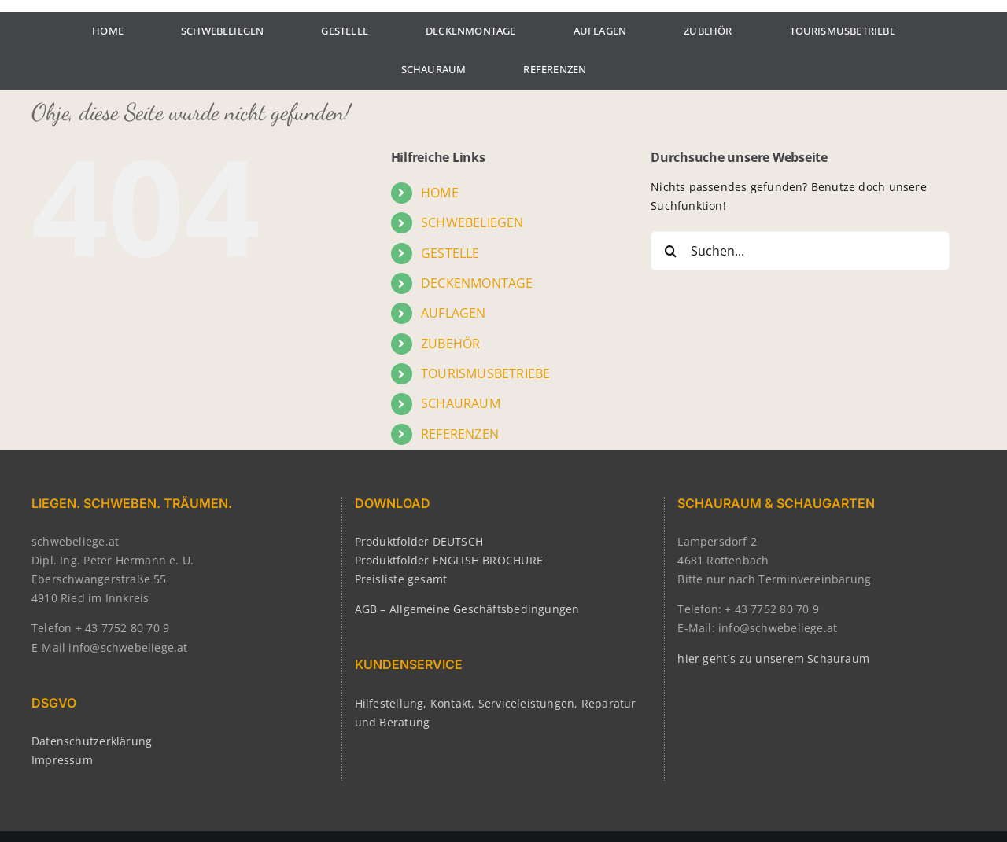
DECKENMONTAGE (477, 283)
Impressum (62, 759)
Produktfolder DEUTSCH (419, 541)
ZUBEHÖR (450, 343)
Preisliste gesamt (401, 579)
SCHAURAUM (460, 403)
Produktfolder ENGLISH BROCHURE (449, 560)
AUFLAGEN (453, 313)
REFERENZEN (460, 434)
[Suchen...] (800, 250)
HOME (440, 192)
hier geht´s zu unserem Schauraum (773, 658)
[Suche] (670, 250)
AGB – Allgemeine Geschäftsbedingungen (467, 608)
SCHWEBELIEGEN (472, 222)
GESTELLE (450, 253)
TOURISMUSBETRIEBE (486, 373)
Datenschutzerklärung (91, 741)
